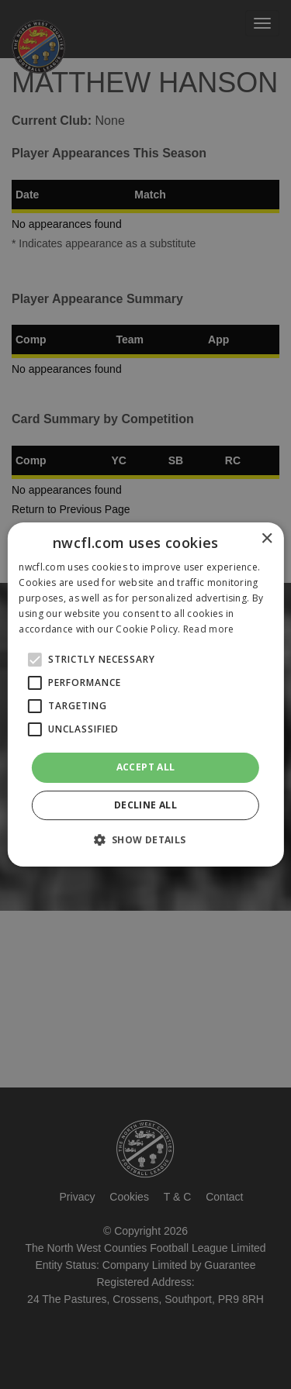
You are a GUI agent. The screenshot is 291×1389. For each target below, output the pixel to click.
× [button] (266, 539)
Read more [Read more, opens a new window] (208, 629)
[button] (145, 839)
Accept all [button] (145, 767)
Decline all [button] (145, 805)
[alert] (145, 694)
